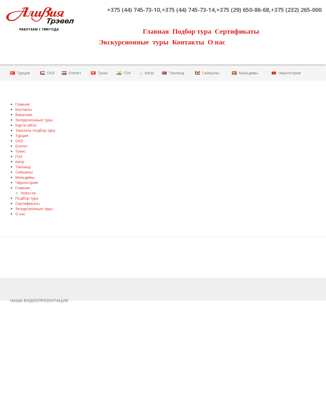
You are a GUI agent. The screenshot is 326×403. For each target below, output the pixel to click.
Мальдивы (248, 72)
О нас (216, 42)
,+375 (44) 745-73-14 (187, 10)
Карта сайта (25, 125)
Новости (28, 193)
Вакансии (23, 114)
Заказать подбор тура (35, 130)
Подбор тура (191, 31)
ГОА (127, 72)
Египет (75, 72)
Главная (156, 31)
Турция (23, 72)
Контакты (188, 42)
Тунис (103, 72)
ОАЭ (51, 72)
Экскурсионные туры (134, 42)
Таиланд (176, 72)
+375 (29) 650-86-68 (242, 10)
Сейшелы (210, 72)
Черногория (289, 72)
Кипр (149, 72)
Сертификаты (237, 31)
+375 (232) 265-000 (296, 10)
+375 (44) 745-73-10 (133, 10)
